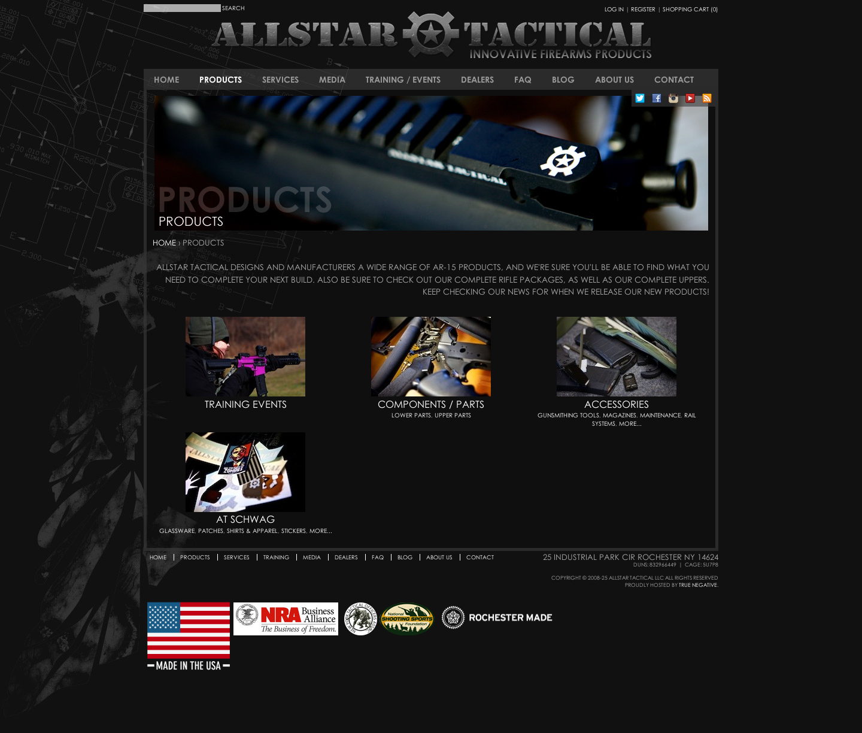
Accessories (616, 404)
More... (630, 423)
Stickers (293, 530)
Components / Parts (431, 404)
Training (276, 557)
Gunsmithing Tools (568, 415)
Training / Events (403, 79)
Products (220, 79)
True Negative (698, 584)
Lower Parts (411, 415)
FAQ (523, 79)
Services (280, 79)
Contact (674, 79)
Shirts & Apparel (252, 530)
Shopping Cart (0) (690, 9)
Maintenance (660, 415)
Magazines (619, 415)
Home (166, 79)
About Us (614, 79)
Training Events (246, 404)
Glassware (177, 530)
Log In (614, 9)
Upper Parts (453, 415)
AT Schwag (245, 519)
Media (332, 79)
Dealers (477, 79)
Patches (210, 530)
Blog (563, 79)
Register (643, 9)
